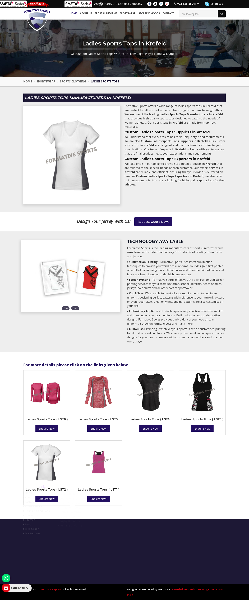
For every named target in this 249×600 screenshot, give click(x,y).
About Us (86, 13)
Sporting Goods (149, 13)
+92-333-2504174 (187, 4)
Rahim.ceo (214, 4)
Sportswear (128, 13)
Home (73, 13)
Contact (168, 13)
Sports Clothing (73, 81)
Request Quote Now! (153, 222)
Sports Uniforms (106, 13)
